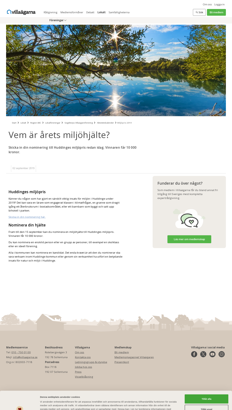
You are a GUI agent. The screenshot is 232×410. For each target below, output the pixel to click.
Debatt (90, 12)
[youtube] (212, 354)
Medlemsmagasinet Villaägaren (134, 357)
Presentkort (121, 362)
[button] (199, 12)
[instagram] (221, 354)
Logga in (219, 4)
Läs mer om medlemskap (189, 239)
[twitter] (203, 354)
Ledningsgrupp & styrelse (91, 362)
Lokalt (101, 12)
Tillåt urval (206, 390)
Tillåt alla (206, 380)
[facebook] (194, 354)
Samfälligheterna (119, 12)
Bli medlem (216, 12)
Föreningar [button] (56, 20)
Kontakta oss (83, 357)
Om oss (207, 4)
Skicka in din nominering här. (27, 217)
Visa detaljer (166, 404)
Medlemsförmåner (72, 12)
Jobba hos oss (83, 367)
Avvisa (206, 400)
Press (78, 372)
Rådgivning (51, 12)
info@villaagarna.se (25, 357)
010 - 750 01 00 (21, 352)
